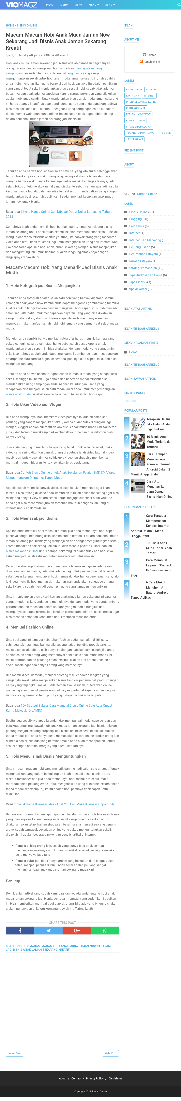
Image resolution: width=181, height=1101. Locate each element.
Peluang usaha (135, 108)
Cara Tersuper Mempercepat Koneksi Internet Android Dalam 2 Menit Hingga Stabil (150, 464)
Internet (149, 95)
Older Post (110, 1057)
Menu (50, 4)
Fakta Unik (133, 95)
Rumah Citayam (135, 120)
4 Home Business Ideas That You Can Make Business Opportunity (69, 808)
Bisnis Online (134, 89)
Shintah (151, 55)
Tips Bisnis (164, 133)
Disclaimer (119, 1082)
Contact (75, 1082)
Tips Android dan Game (140, 133)
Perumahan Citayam (138, 114)
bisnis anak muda (18, 398)
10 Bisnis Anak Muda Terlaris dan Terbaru (159, 442)
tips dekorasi (134, 139)
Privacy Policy (96, 1082)
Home (133, 352)
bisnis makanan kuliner (22, 555)
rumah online (152, 61)
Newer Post (14, 1057)
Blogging (152, 89)
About (59, 1082)
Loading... (131, 401)
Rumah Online (147, 194)
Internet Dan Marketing (141, 101)
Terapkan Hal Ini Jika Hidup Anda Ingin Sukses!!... (158, 424)
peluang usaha (72, 77)
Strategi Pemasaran (138, 126)
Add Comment (60, 58)
